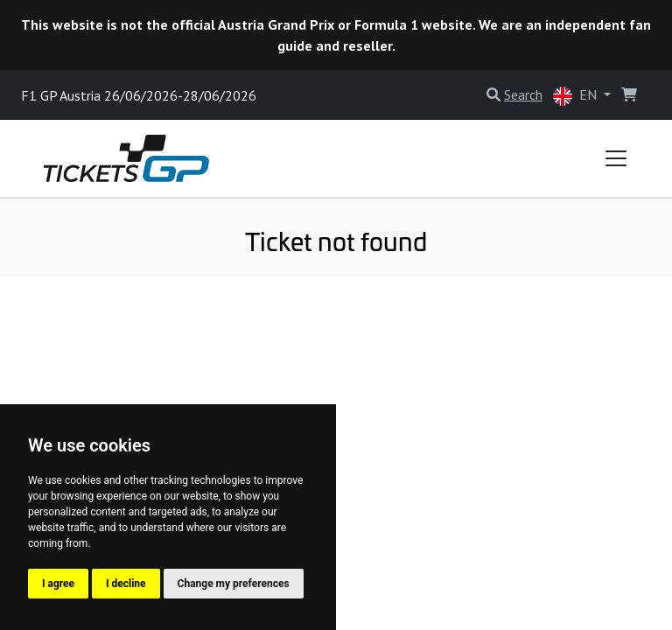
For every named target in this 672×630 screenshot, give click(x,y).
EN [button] (576, 96)
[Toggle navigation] (616, 158)
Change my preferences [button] (234, 584)
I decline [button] (126, 584)
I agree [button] (58, 584)
